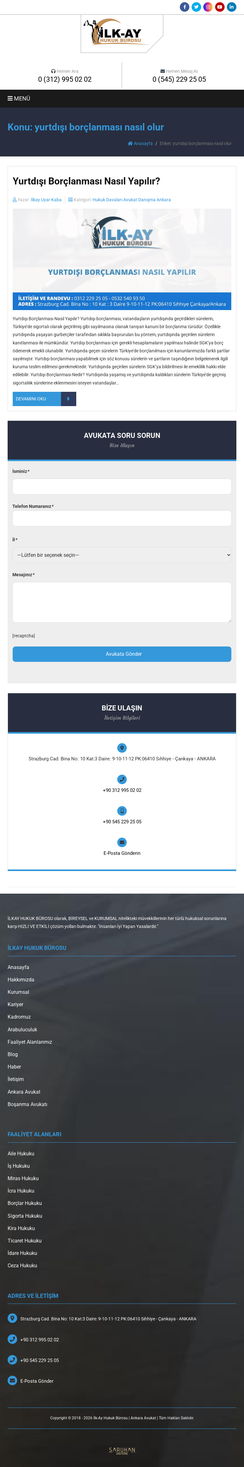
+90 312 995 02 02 (122, 790)
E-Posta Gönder (36, 1381)
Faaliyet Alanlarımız (30, 1042)
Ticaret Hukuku (25, 1241)
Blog (13, 1054)
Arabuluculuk (22, 1030)
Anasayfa (140, 143)
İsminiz (20, 471)
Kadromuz (19, 1017)
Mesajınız (23, 574)
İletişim (16, 1079)
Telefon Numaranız (122, 512)
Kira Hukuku (21, 1228)
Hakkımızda (21, 980)
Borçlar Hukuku (25, 1203)
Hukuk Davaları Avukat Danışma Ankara (131, 199)
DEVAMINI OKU (46, 399)
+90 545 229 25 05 (122, 822)
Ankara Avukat (24, 1092)
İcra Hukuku (21, 1191)
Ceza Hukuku (22, 1266)
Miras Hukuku (23, 1178)
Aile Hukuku (21, 1154)
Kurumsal (18, 992)
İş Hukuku (19, 1166)
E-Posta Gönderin (122, 853)
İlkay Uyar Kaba (46, 199)
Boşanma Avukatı (27, 1104)
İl (14, 539)
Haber (14, 1067)
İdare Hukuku (22, 1253)
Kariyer (15, 1004)
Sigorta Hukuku (25, 1216)
